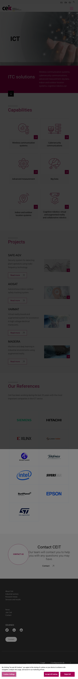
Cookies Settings (9, 674)
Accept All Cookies (51, 674)
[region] (39, 671)
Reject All (67, 674)
